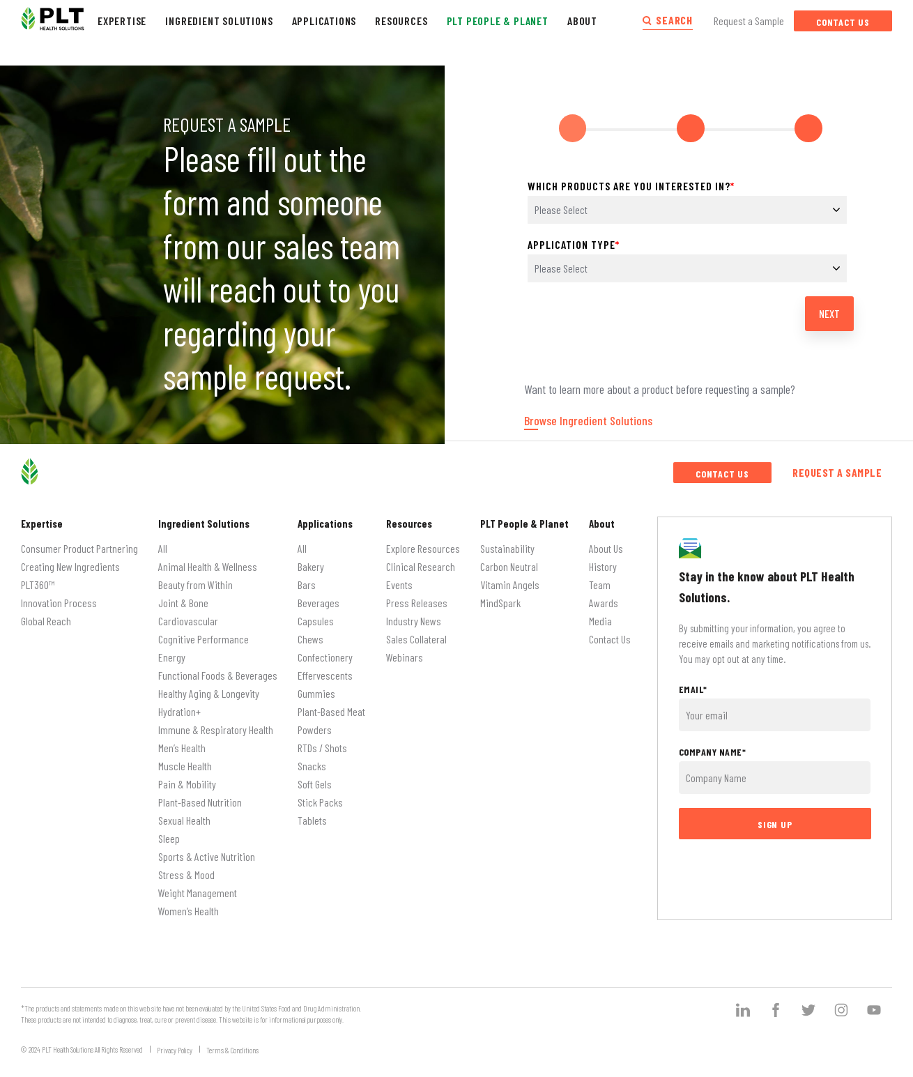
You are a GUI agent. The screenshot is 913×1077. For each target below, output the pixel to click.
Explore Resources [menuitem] (423, 541)
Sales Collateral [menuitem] (416, 632)
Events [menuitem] (399, 577)
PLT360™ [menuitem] (37, 577)
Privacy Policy (174, 1043)
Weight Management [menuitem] (197, 885)
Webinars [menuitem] (404, 650)
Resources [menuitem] (409, 517)
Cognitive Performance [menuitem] (203, 632)
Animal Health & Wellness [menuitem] (207, 559)
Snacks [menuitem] (312, 758)
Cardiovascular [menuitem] (188, 613)
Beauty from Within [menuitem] (195, 577)
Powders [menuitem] (315, 722)
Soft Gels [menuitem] (315, 777)
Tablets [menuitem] (312, 813)
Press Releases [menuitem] (416, 595)
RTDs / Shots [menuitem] (322, 740)
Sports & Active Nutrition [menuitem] (206, 849)
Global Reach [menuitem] (46, 613)
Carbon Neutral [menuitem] (509, 559)
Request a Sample (749, 20)
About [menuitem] (602, 517)
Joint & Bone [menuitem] (183, 595)
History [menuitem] (603, 559)
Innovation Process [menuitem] (59, 595)
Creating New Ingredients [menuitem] (70, 559)
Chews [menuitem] (310, 632)
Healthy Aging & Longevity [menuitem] (208, 686)
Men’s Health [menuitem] (182, 740)
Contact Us (843, 22)
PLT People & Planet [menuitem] (524, 517)
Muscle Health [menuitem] (185, 758)
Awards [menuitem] (603, 595)
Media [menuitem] (600, 613)
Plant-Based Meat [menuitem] (331, 704)
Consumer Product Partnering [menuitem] (79, 541)
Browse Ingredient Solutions (588, 414)
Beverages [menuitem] (318, 595)
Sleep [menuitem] (169, 831)
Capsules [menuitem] (316, 613)
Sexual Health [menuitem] (184, 813)
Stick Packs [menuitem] (320, 795)
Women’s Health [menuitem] (188, 903)
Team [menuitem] (600, 577)
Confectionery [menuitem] (325, 650)
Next (829, 306)
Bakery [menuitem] (311, 559)
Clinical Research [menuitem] (420, 559)
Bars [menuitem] (307, 577)
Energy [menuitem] (171, 650)
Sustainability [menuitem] (507, 541)
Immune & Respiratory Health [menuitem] (215, 722)
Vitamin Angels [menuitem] (509, 577)
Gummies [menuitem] (316, 686)
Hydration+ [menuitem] (179, 704)
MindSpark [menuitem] (500, 595)
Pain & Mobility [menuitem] (187, 777)
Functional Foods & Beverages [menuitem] (217, 668)
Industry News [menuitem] (413, 613)
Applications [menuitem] (325, 517)
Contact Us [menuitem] (610, 632)
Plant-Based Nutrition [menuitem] (200, 795)
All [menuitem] (162, 541)
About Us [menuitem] (606, 541)
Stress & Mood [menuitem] (186, 867)
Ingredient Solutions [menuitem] (204, 517)
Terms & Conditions (232, 1043)
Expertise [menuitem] (42, 517)
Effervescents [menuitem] (325, 668)
